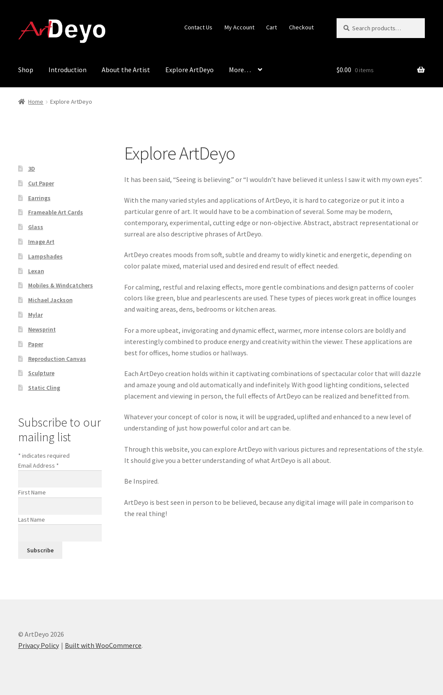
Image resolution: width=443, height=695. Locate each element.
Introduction (67, 69)
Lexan (36, 271)
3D (31, 168)
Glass (35, 227)
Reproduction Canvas (57, 359)
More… (240, 69)
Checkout (301, 27)
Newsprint (42, 329)
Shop (25, 69)
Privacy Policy (38, 645)
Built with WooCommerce (103, 645)
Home (35, 101)
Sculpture (41, 373)
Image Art (41, 241)
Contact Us (198, 27)
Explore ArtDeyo (189, 69)
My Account (239, 27)
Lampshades (45, 256)
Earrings (39, 198)
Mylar (35, 315)
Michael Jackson (50, 300)
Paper (35, 344)
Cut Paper (41, 183)
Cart (271, 27)
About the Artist (126, 69)
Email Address (38, 465)
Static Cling (44, 388)
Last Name (31, 519)
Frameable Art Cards (55, 212)
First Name (32, 492)
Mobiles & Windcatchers (60, 285)
